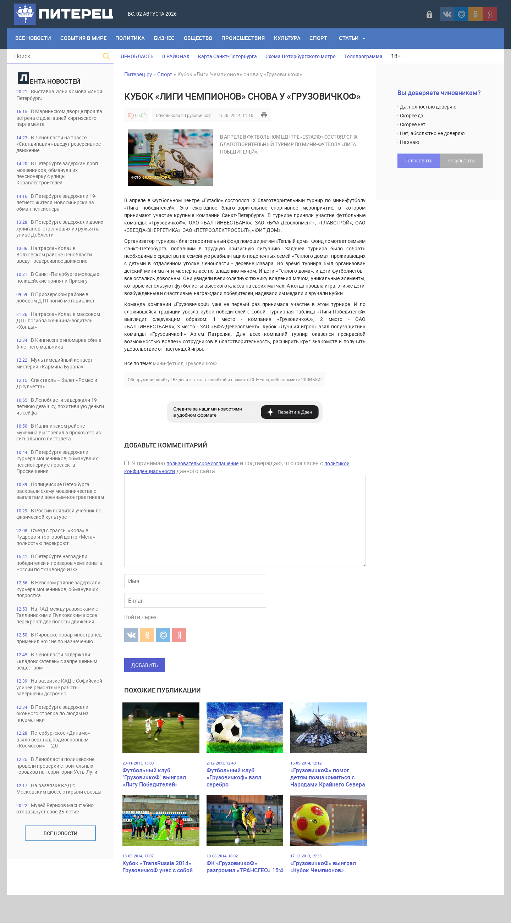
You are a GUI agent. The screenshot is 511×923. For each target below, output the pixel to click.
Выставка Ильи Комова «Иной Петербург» (55, 95)
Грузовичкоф (198, 115)
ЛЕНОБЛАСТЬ (137, 56)
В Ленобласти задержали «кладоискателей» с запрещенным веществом (57, 710)
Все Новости (33, 38)
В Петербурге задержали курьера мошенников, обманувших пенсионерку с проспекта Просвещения (56, 481)
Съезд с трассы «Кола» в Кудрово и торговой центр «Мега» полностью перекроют (56, 564)
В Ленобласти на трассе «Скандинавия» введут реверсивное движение (55, 145)
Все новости (60, 897)
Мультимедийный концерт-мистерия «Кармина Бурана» (59, 381)
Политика (132, 38)
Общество (201, 38)
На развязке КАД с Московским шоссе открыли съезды (54, 849)
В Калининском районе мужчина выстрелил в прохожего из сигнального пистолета (60, 451)
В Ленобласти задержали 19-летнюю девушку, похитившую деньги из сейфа (60, 425)
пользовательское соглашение (202, 463)
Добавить (144, 665)
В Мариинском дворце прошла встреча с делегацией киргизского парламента (56, 118)
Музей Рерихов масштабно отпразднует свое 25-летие (59, 872)
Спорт (324, 38)
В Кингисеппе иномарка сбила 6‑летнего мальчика (55, 361)
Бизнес (167, 38)
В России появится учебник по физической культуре (60, 540)
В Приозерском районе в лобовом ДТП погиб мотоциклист (56, 311)
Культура (292, 38)
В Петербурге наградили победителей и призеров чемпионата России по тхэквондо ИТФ (55, 593)
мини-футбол (168, 363)
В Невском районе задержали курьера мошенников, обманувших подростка (60, 623)
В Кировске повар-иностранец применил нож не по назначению (59, 683)
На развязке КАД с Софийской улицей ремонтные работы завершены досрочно (57, 736)
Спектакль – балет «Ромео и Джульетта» (59, 401)
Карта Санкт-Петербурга (227, 56)
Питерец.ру (138, 74)
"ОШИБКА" (311, 379)
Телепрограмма (363, 56)
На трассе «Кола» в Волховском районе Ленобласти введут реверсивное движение (59, 258)
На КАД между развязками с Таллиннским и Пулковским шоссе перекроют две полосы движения (59, 653)
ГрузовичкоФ (201, 363)
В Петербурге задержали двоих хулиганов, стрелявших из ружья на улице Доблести (59, 231)
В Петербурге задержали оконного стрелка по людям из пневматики (57, 763)
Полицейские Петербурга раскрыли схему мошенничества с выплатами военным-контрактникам (59, 514)
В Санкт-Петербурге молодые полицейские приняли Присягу (58, 284)
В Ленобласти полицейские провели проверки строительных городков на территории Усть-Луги (60, 819)
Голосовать (419, 160)
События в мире (84, 38)
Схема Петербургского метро (300, 56)
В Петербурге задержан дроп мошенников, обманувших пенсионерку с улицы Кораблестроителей (58, 174)
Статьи (355, 38)
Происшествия (247, 38)
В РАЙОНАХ (175, 56)
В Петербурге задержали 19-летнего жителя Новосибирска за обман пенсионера (60, 204)
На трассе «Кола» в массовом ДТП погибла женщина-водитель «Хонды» (53, 337)
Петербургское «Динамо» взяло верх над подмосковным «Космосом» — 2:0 (58, 789)
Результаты (461, 160)
